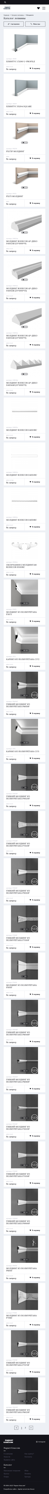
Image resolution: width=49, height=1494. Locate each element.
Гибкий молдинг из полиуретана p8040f (18, 1033)
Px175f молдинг (15, 151)
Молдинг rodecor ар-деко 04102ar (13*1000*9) (21, 242)
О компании (8, 1454)
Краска (6, 1474)
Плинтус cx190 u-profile (20, 61)
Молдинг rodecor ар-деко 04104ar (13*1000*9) (21, 384)
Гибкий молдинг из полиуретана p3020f (18, 1128)
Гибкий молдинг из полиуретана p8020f (18, 1411)
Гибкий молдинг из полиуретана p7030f (18, 1175)
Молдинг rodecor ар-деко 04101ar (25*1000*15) (21, 289)
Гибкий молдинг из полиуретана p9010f (18, 892)
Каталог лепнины (18, 15)
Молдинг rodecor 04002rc (21, 475)
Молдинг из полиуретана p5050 (21, 986)
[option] (24, 42)
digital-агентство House (26, 1489)
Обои (26, 1471)
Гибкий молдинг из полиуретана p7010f (18, 939)
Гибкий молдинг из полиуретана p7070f (18, 1364)
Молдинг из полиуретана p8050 (21, 1269)
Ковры (6, 1477)
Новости (7, 1457)
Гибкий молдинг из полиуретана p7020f (18, 844)
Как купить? (29, 1454)
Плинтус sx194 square (19, 106)
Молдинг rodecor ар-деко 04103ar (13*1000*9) (21, 336)
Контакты (28, 1457)
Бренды (27, 1477)
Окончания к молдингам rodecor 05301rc (21, 566)
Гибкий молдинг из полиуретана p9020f (18, 797)
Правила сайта (9, 1460)
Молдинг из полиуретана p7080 (21, 1316)
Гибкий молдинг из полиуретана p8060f (18, 1080)
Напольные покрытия (12, 1471)
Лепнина (27, 1474)
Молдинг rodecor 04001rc (21, 520)
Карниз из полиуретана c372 (22, 659)
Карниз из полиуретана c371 (22, 751)
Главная (6, 15)
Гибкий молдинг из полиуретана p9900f (18, 1222)
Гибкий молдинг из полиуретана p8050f (18, 705)
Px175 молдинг (14, 196)
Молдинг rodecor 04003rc (21, 430)
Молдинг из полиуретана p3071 (21, 613)
